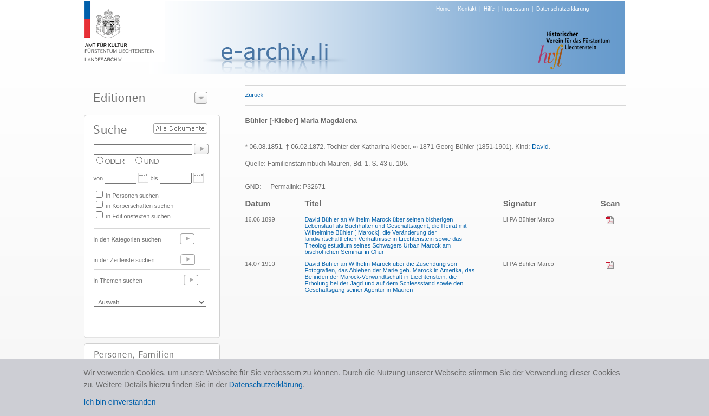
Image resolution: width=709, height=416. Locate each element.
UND (151, 161)
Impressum (515, 9)
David (540, 147)
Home (443, 9)
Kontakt (467, 9)
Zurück (254, 95)
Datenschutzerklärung (562, 9)
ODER (115, 161)
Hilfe (489, 9)
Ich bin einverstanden (120, 402)
